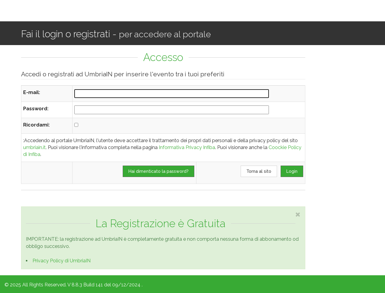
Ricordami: (36, 125)
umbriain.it (34, 147)
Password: (35, 108)
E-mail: (31, 92)
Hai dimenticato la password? (158, 171)
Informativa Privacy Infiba (187, 147)
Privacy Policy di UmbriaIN (61, 261)
